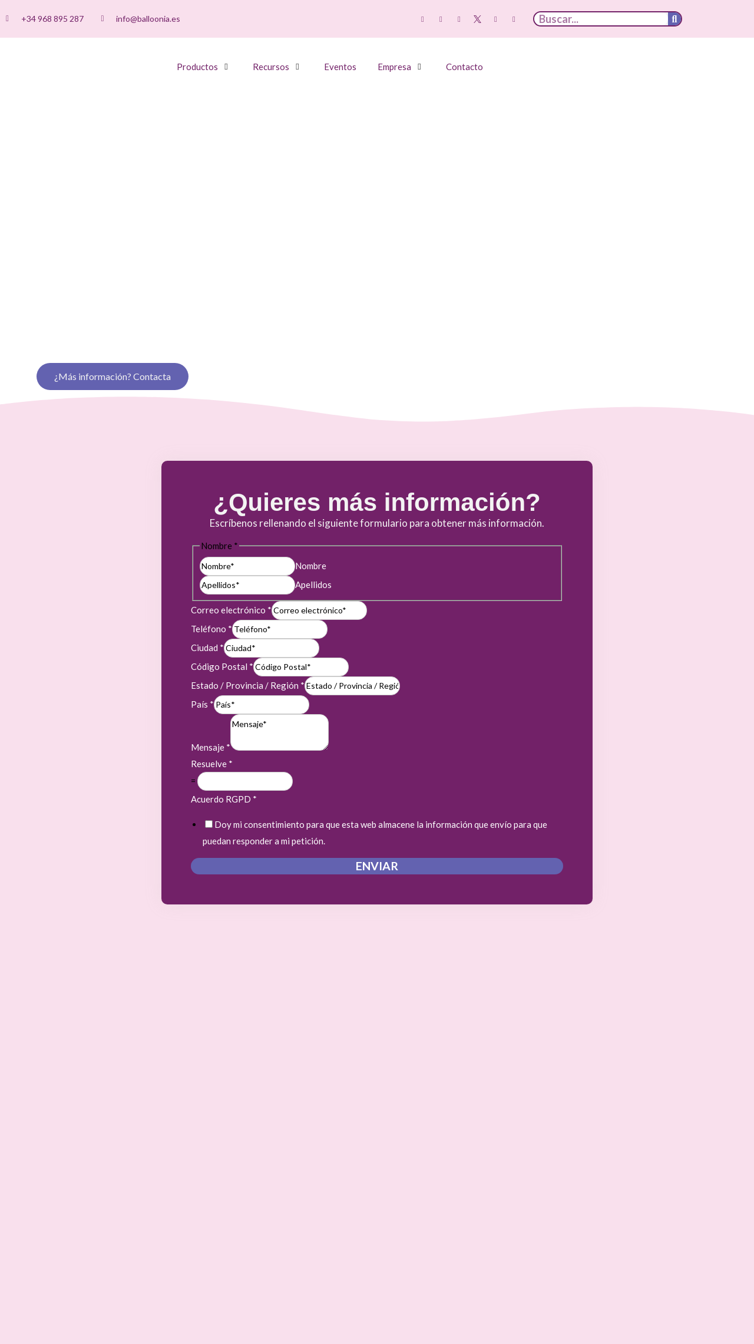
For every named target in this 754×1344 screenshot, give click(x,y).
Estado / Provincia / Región (248, 665)
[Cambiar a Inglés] (732, 19)
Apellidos (313, 564)
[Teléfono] (280, 609)
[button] (204, 66)
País (202, 684)
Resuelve (212, 743)
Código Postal (222, 646)
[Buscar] (674, 18)
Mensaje (210, 727)
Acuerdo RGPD (224, 779)
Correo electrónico (231, 590)
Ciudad (207, 627)
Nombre (310, 545)
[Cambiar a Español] (710, 19)
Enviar (377, 846)
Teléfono (211, 608)
